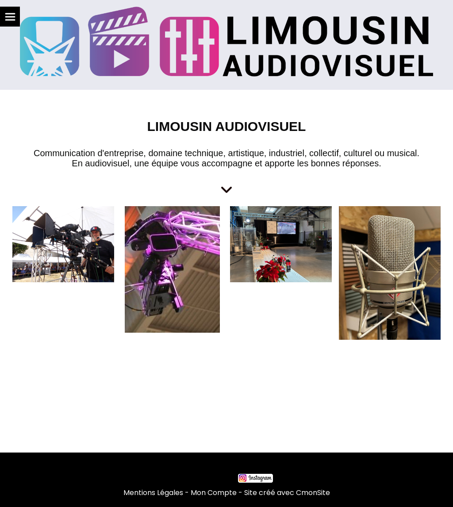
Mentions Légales (153, 493)
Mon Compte (214, 493)
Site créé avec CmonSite (287, 493)
